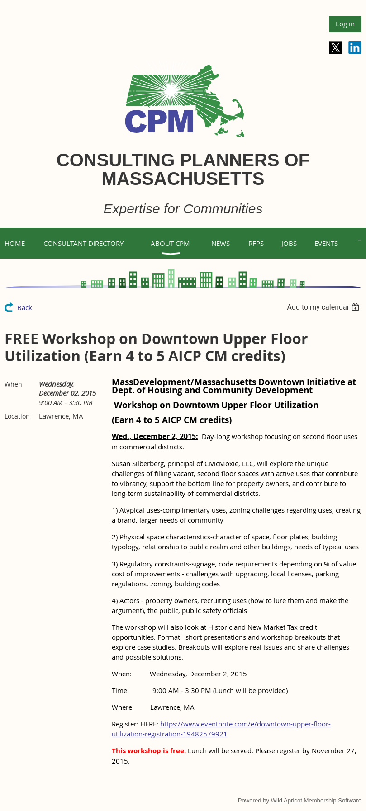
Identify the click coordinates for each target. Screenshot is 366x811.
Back (24, 307)
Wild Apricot (286, 800)
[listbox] (324, 307)
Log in (345, 23)
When (13, 384)
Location (17, 416)
